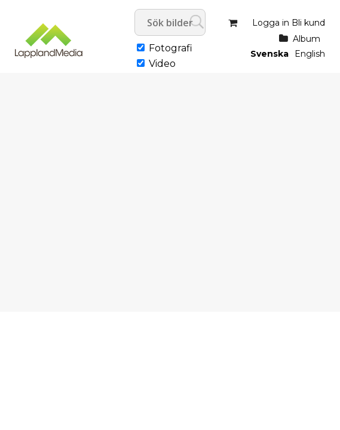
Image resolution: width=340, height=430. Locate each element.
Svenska (269, 53)
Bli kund (308, 22)
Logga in (270, 22)
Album (306, 38)
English (310, 53)
